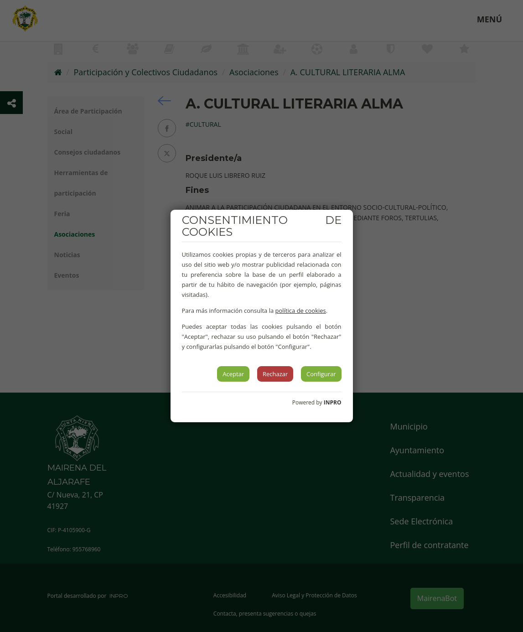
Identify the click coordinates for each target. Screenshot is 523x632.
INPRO (333, 402)
